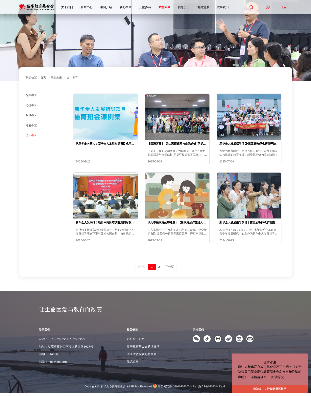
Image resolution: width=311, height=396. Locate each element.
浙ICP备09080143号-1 (211, 389)
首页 (43, 77)
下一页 (169, 270)
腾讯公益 (133, 365)
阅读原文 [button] (277, 377)
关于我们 (67, 7)
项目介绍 (106, 7)
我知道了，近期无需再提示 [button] (269, 388)
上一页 (141, 270)
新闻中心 (86, 7)
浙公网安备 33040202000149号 (178, 389)
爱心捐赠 (126, 7)
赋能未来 (164, 7)
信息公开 (184, 7)
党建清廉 (203, 7)
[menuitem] (46, 98)
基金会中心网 (136, 342)
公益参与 (145, 7)
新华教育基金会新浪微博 (143, 350)
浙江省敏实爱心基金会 (141, 357)
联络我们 (223, 7)
